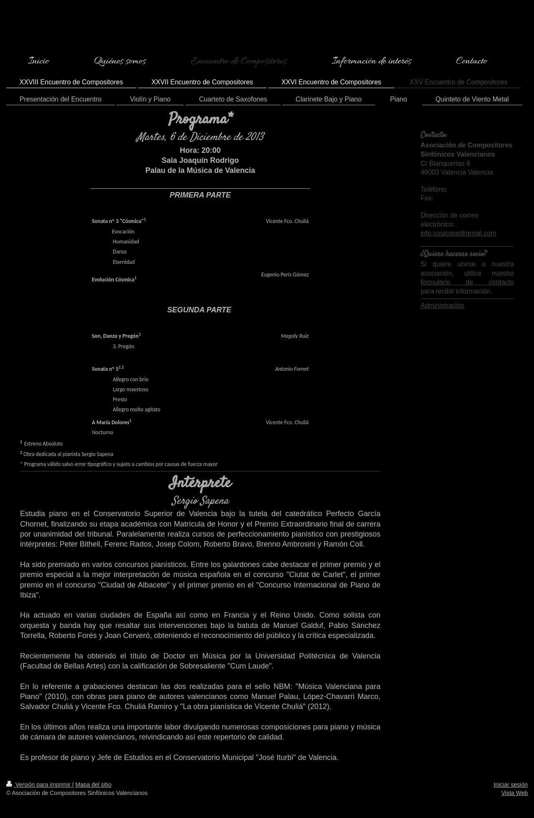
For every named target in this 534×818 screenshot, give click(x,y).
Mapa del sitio (93, 784)
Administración (442, 305)
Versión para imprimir (39, 784)
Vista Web (514, 793)
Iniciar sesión (511, 784)
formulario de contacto (467, 282)
